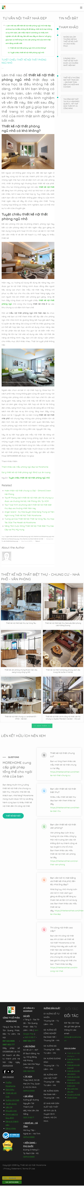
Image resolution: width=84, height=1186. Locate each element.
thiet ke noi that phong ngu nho (12, 539)
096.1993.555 (29, 1071)
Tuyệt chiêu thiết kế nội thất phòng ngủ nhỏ (27, 52)
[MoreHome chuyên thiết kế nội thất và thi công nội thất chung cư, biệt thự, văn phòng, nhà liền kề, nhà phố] (4, 7)
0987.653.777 (9, 1045)
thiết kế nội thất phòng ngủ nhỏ (44, 536)
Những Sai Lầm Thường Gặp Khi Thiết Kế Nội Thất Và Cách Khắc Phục (70, 41)
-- (3, 68)
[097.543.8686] (13, 1182)
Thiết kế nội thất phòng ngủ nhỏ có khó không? (28, 48)
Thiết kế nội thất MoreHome (33, 1165)
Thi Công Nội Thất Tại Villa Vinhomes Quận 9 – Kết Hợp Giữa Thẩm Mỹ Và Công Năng (71, 103)
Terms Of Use (28, 1169)
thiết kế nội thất (38, 539)
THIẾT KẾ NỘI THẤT (13, 816)
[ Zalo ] (5, 1178)
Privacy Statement (12, 1169)
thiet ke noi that (28, 539)
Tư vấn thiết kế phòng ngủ (10, 541)
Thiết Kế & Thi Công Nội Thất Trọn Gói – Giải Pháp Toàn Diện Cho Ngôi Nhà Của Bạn (71, 82)
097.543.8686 (9, 1041)
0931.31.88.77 (29, 1038)
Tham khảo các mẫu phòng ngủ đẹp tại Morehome (25, 467)
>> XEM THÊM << (42, 726)
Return (38, 541)
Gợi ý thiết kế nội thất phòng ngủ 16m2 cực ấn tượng (26, 472)
